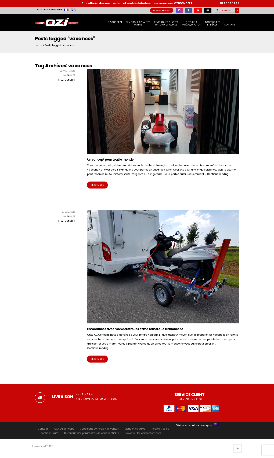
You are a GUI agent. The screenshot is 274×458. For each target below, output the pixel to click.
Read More (97, 184)
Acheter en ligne (162, 10)
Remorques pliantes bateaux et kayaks (166, 23)
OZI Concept (67, 79)
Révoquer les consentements (143, 433)
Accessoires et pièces (212, 23)
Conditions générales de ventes (99, 428)
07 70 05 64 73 (229, 3)
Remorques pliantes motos (138, 23)
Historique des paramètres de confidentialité (91, 433)
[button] (229, 10)
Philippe (71, 75)
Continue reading (219, 174)
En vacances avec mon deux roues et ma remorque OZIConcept (135, 329)
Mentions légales (135, 428)
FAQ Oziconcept (64, 428)
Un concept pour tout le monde (110, 159)
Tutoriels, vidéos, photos (191, 23)
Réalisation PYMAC (42, 446)
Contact (229, 24)
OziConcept (114, 22)
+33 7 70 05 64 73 (189, 399)
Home (38, 45)
